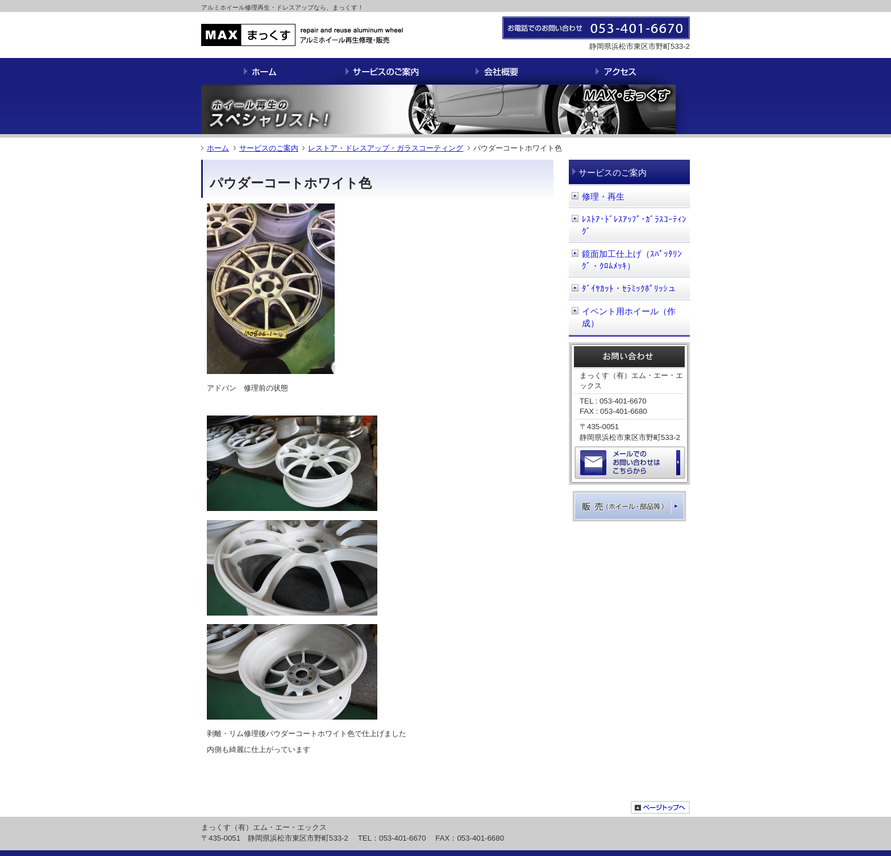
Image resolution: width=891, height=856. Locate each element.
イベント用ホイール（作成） (629, 317)
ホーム (218, 148)
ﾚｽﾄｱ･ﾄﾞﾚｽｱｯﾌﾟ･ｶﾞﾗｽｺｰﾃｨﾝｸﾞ (634, 225)
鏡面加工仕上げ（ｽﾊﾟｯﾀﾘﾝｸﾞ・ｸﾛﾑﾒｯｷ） (632, 260)
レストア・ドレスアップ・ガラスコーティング (385, 148)
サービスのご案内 (268, 148)
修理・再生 (603, 196)
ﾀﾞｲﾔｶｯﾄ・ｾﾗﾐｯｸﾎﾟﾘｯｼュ (629, 288)
